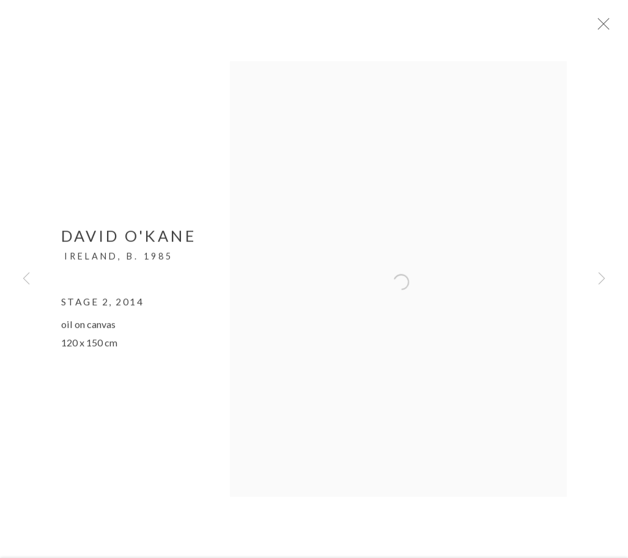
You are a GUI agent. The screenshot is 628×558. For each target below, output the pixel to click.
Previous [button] (26, 279)
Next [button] (601, 279)
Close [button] (611, 27)
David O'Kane (128, 240)
